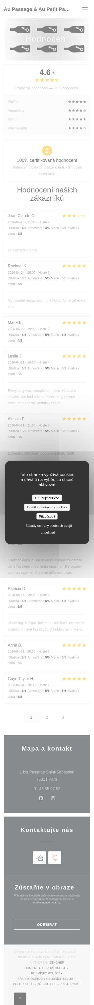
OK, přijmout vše (47, 498)
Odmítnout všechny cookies (47, 507)
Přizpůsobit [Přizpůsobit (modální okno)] (47, 516)
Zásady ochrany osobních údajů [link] (49, 526)
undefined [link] (48, 532)
